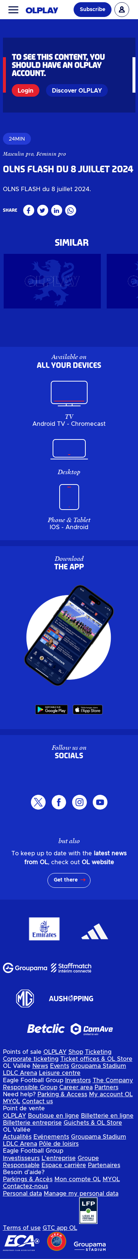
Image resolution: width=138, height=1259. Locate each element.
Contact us (37, 1101)
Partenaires (104, 1165)
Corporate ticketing (31, 1059)
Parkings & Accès (28, 1179)
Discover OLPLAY (77, 91)
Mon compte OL (77, 1179)
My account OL (111, 1094)
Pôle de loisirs (59, 1144)
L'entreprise (59, 1158)
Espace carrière (64, 1165)
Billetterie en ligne (107, 1116)
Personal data (22, 1194)
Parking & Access (62, 1094)
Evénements (51, 1137)
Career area (76, 1087)
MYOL (11, 1101)
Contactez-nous (25, 1186)
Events (59, 1066)
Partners (106, 1087)
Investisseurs (21, 1158)
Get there (66, 880)
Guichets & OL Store (93, 1123)
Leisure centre (60, 1073)
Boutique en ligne (53, 1116)
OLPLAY (55, 1052)
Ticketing (98, 1052)
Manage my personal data (81, 1194)
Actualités (17, 1137)
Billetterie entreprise (32, 1123)
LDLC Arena (20, 1073)
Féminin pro (51, 154)
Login (25, 91)
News (40, 1066)
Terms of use (22, 1228)
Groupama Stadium (98, 1066)
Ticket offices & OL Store (96, 1059)
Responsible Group (30, 1087)
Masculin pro (18, 154)
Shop (75, 1052)
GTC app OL (60, 1228)
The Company (113, 1080)
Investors (78, 1080)
